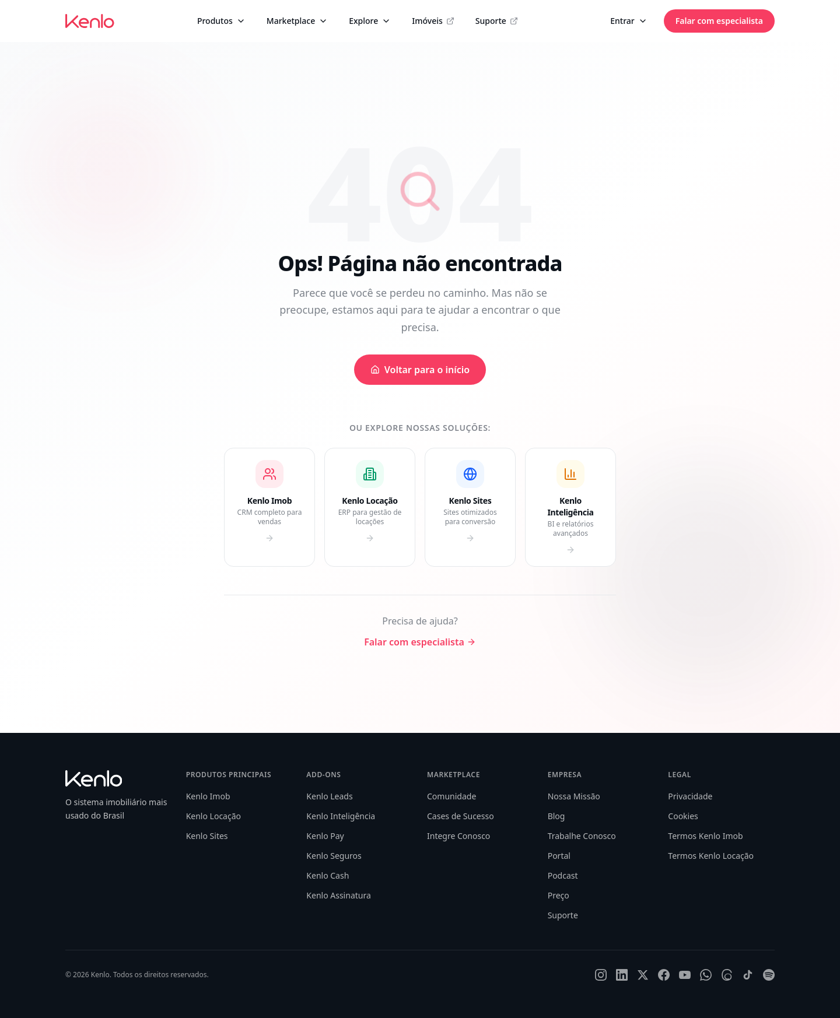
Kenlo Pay (325, 835)
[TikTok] (748, 975)
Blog (556, 816)
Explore (370, 20)
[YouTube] (685, 975)
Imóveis (433, 20)
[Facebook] (664, 975)
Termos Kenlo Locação (711, 855)
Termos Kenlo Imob (705, 835)
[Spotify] (769, 975)
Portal (559, 855)
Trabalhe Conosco (582, 835)
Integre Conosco (458, 835)
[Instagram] (601, 975)
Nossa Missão (574, 796)
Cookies (683, 816)
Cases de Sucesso (460, 816)
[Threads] (727, 975)
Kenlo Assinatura (338, 895)
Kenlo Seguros (333, 855)
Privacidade (690, 796)
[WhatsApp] (706, 975)
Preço (558, 895)
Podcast (563, 875)
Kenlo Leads (329, 796)
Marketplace (297, 20)
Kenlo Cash (327, 875)
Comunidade (451, 796)
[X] (643, 975)
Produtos (221, 20)
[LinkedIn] (622, 975)
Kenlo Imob (208, 796)
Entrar (629, 20)
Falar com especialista (719, 20)
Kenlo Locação (213, 816)
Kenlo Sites (207, 835)
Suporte (496, 20)
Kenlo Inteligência (340, 816)
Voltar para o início (420, 369)
